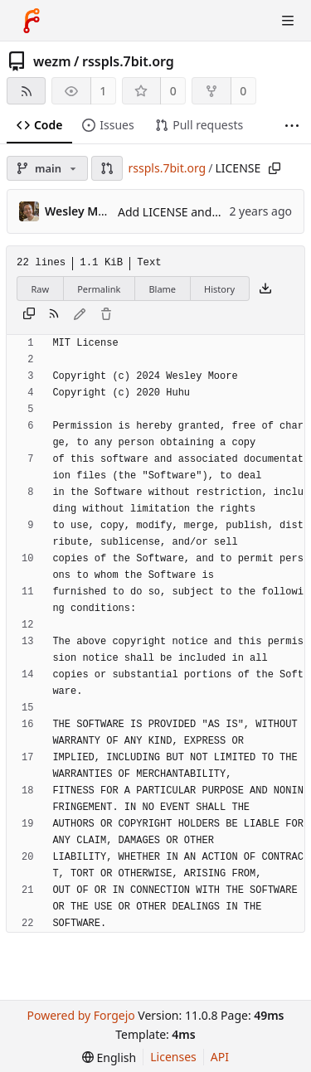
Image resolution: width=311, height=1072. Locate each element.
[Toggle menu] (288, 21)
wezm (52, 61)
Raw (41, 289)
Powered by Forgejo (80, 1015)
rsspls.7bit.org (128, 61)
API (220, 1057)
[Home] (31, 21)
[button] (107, 168)
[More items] (291, 125)
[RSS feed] (26, 90)
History (219, 289)
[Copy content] (29, 315)
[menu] (109, 1057)
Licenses (173, 1057)
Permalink (98, 289)
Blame (162, 289)
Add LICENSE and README (189, 212)
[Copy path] (274, 168)
